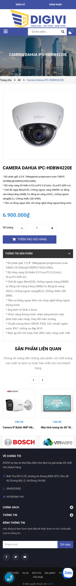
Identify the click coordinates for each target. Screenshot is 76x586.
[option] (19, 409)
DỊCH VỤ (36, 573)
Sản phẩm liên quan (38, 348)
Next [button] (42, 379)
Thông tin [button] (38, 515)
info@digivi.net (15, 496)
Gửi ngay (65, 544)
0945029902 (13, 488)
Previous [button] (33, 379)
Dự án (25, 573)
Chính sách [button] (38, 507)
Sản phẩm (50, 573)
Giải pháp (38, 577)
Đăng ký (20, 4)
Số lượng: (8, 227)
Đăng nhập (55, 4)
